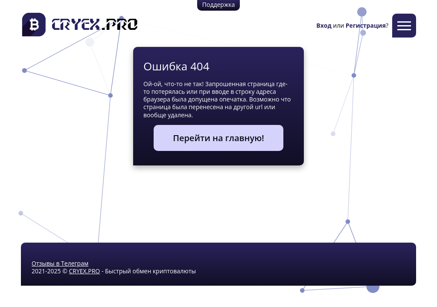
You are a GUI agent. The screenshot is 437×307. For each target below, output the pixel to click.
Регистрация (366, 25)
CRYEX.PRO (84, 271)
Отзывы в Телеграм (60, 263)
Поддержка (218, 4)
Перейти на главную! (218, 138)
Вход (323, 25)
